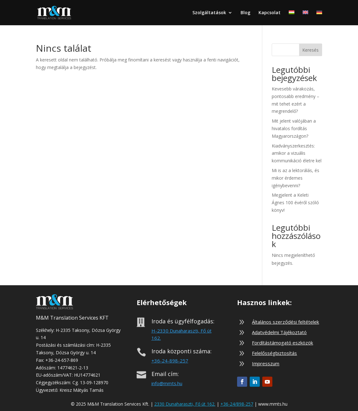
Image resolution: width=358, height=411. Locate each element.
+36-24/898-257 (236, 404)
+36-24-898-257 (169, 360)
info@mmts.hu (166, 383)
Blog (245, 12)
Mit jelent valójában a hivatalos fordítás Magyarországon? (294, 128)
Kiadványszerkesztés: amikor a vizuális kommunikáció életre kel (296, 153)
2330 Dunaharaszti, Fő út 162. (184, 404)
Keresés (310, 50)
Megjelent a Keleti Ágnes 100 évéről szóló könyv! (295, 202)
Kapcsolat (270, 12)
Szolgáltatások (209, 12)
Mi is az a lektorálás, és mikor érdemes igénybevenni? (295, 177)
